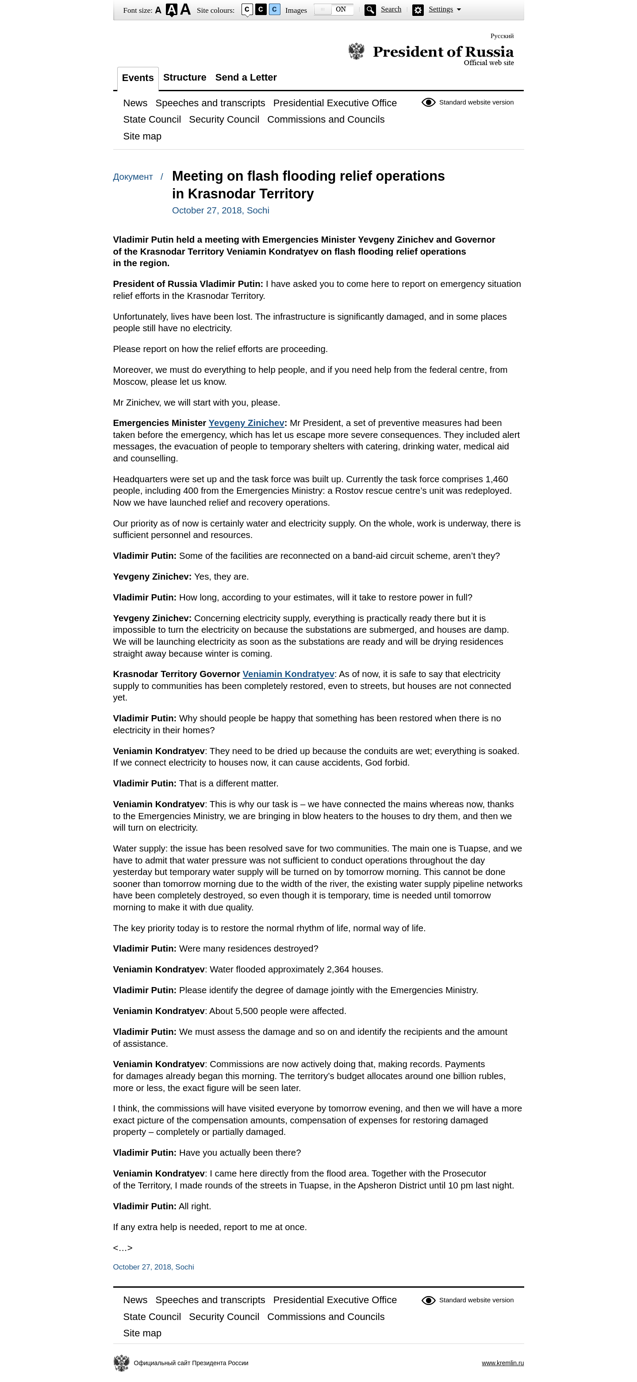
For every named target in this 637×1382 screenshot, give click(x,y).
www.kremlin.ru (503, 1363)
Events (138, 77)
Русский (502, 35)
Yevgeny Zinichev (246, 423)
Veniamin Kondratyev (288, 674)
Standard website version (476, 102)
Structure (185, 77)
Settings (441, 9)
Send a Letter (246, 77)
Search (391, 9)
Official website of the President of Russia (431, 54)
